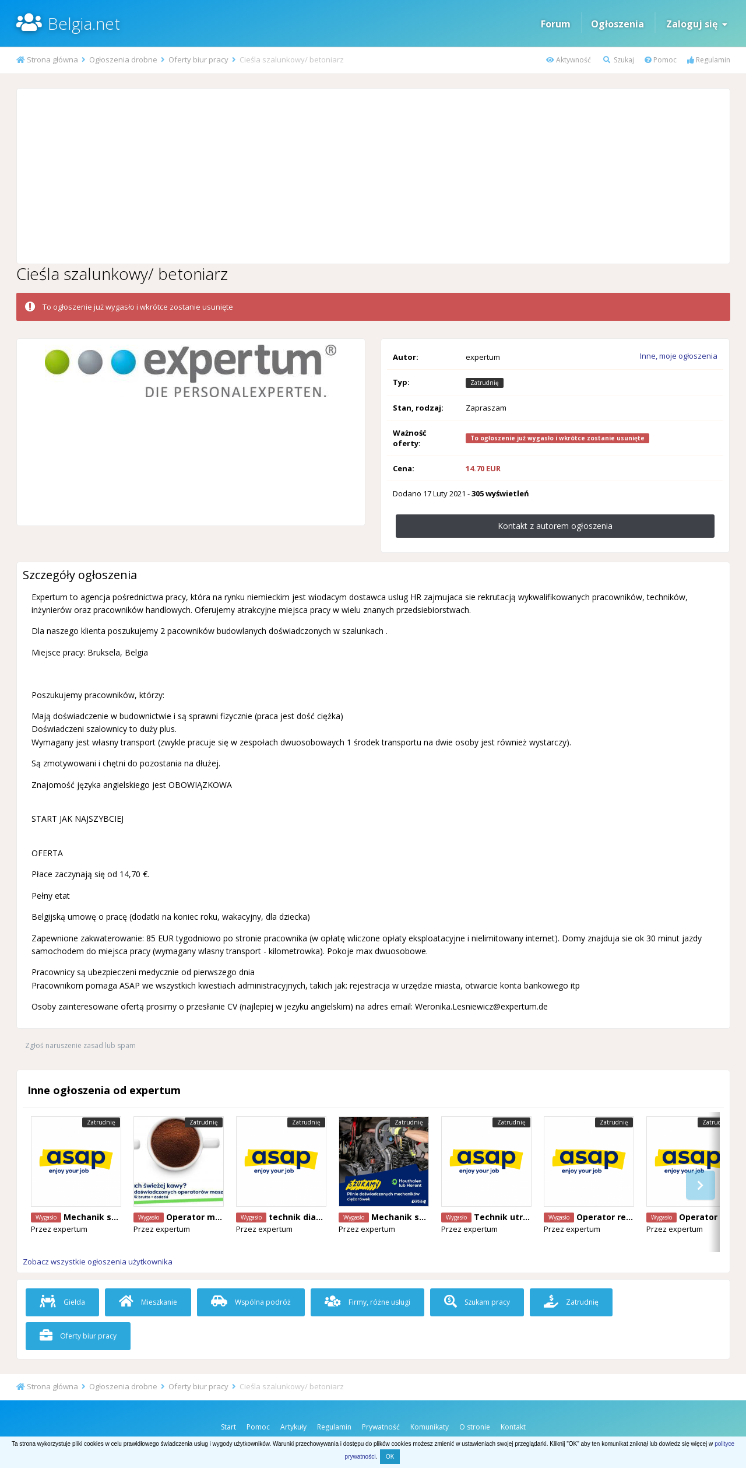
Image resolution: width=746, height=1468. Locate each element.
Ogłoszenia (617, 23)
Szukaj (618, 60)
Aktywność (568, 60)
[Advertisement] (373, 176)
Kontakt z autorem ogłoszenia (555, 525)
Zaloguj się (696, 23)
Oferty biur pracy (78, 1336)
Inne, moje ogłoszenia (678, 356)
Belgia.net (84, 23)
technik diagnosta (307, 1216)
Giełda (62, 1302)
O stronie (474, 1427)
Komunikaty (429, 1427)
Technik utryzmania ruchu (529, 1216)
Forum (556, 23)
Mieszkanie (148, 1302)
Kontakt (513, 1427)
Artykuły (293, 1427)
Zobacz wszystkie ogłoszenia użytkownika (98, 1261)
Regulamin (708, 60)
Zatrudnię (571, 1302)
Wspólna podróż (251, 1302)
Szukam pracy (477, 1302)
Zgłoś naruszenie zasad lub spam (80, 1045)
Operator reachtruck (620, 1216)
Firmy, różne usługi (367, 1302)
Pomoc (661, 60)
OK (390, 1456)
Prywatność (381, 1427)
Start (228, 1427)
